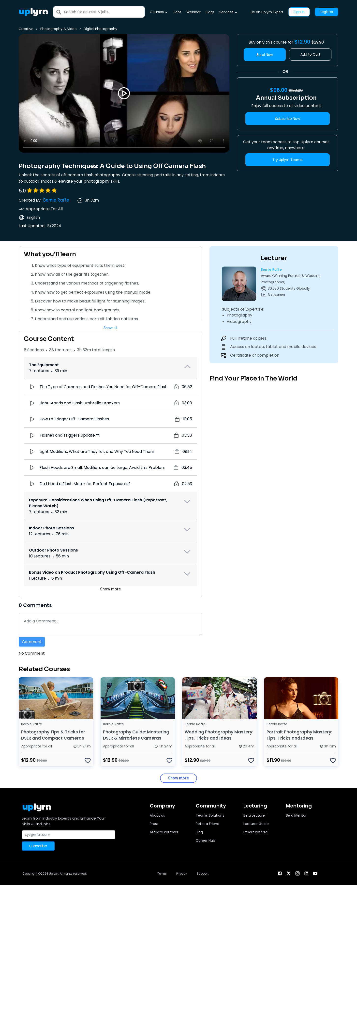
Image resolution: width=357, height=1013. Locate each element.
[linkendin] (306, 873)
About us (157, 815)
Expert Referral (255, 832)
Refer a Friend (207, 823)
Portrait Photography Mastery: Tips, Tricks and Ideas (299, 735)
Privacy (181, 873)
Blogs (210, 12)
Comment (32, 642)
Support (202, 873)
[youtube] (315, 873)
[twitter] (288, 873)
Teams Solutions (210, 815)
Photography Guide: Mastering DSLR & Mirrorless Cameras (136, 735)
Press (154, 823)
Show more (110, 589)
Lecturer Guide (256, 823)
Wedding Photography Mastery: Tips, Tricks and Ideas (219, 735)
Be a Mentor (296, 815)
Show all (110, 328)
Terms (162, 873)
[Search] (104, 12)
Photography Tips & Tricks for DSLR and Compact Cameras (53, 735)
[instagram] (297, 873)
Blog (199, 832)
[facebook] (279, 873)
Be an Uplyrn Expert (267, 12)
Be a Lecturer (254, 815)
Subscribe (38, 845)
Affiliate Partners (164, 832)
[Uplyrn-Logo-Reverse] (33, 11)
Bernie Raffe (56, 200)
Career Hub (205, 840)
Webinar (193, 12)
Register (326, 11)
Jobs (177, 12)
